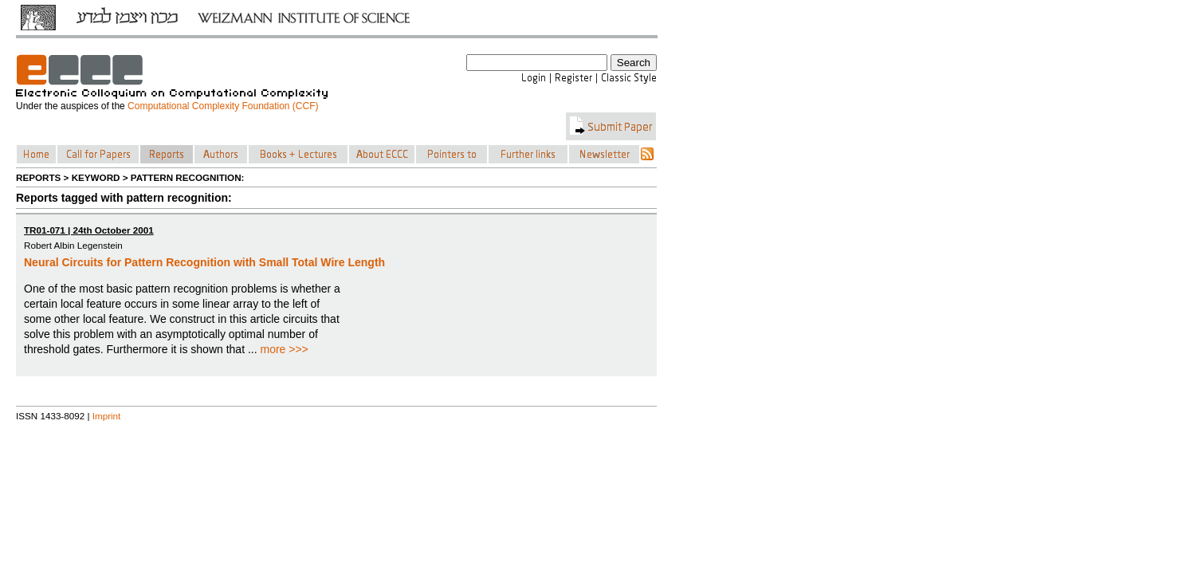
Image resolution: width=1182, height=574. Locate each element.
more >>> (284, 349)
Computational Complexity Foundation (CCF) (223, 106)
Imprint (106, 416)
